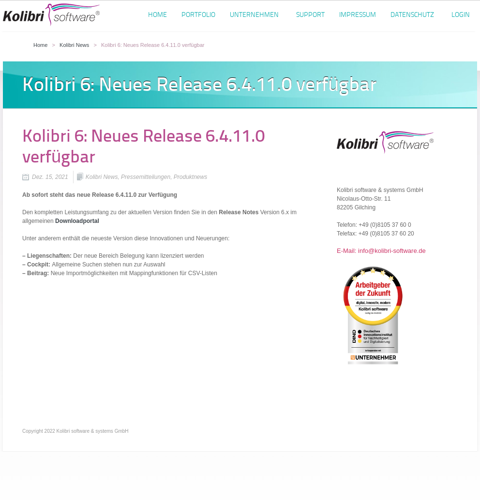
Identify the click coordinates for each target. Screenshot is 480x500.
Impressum (357, 15)
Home (157, 15)
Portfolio (198, 15)
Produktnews (190, 177)
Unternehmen (254, 16)
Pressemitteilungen (145, 177)
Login (460, 15)
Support (310, 15)
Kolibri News (74, 45)
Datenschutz (412, 16)
